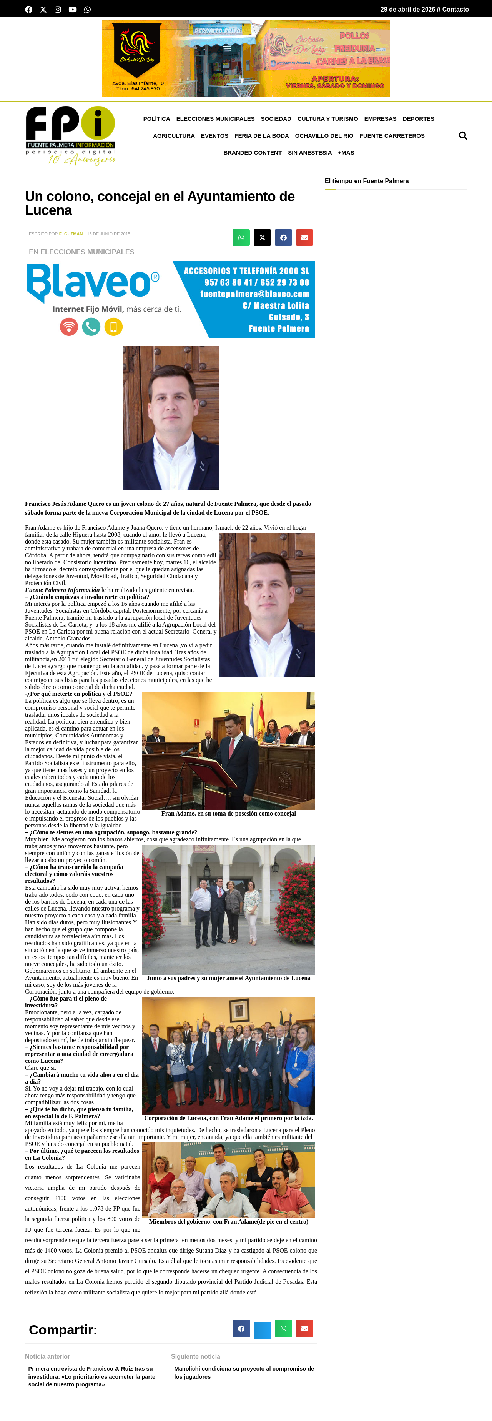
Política (156, 121)
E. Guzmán (71, 236)
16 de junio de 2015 (108, 236)
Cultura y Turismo (328, 121)
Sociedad (276, 121)
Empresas (380, 121)
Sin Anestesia (310, 155)
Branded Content (252, 155)
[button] (463, 138)
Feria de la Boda (261, 138)
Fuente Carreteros (392, 138)
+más (346, 155)
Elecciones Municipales (215, 121)
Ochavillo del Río (324, 138)
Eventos (214, 138)
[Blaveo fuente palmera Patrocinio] (171, 301)
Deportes (419, 121)
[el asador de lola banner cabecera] (246, 60)
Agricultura (174, 138)
